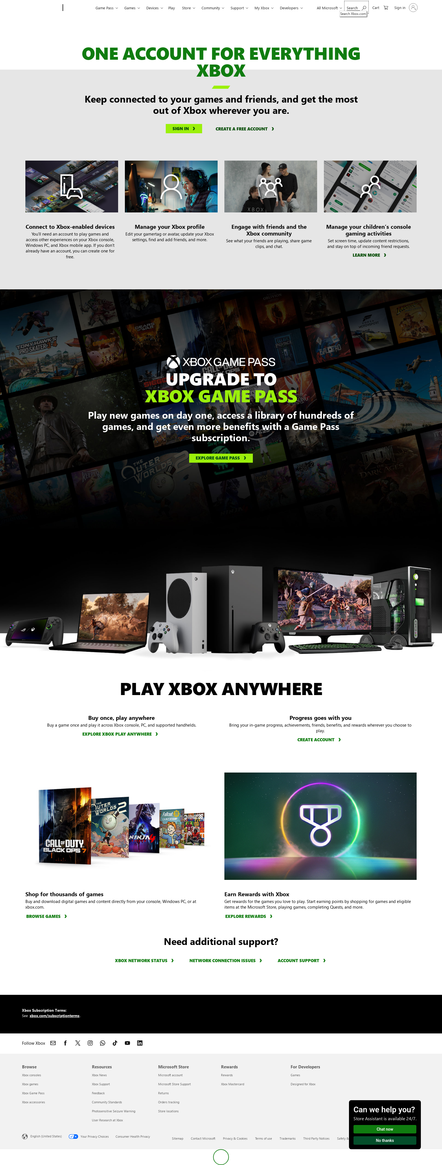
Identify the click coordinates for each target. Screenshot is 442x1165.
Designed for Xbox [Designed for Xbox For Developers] (303, 1084)
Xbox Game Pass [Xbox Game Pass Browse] (33, 1093)
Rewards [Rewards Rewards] (227, 1075)
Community (211, 7)
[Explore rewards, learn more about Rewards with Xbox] (250, 916)
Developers (289, 7)
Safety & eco (346, 1138)
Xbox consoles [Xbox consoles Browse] (31, 1075)
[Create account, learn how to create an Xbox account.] (320, 739)
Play (171, 7)
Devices (152, 7)
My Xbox (262, 7)
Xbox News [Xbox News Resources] (99, 1075)
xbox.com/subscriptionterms (54, 1015)
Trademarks (288, 1138)
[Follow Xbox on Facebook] (65, 1043)
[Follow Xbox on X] (77, 1043)
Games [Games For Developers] (295, 1075)
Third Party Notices (316, 1138)
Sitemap (177, 1138)
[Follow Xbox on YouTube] (127, 1043)
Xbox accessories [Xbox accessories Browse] (33, 1102)
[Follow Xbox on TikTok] (115, 1043)
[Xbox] (78, 7)
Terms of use (263, 1138)
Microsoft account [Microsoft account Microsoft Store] (170, 1075)
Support (237, 7)
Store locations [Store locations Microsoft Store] (168, 1111)
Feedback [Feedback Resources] (98, 1093)
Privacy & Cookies (235, 1138)
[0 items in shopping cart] (380, 7)
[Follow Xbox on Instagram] (90, 1043)
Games (130, 7)
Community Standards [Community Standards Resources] (107, 1102)
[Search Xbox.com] (356, 7)
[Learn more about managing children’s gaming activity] (370, 255)
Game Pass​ (105, 7)
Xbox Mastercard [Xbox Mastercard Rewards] (232, 1084)
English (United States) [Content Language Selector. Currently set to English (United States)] (46, 1136)
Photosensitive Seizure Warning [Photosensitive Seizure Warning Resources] (113, 1111)
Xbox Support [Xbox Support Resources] (101, 1084)
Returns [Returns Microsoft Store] (163, 1093)
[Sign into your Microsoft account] (184, 129)
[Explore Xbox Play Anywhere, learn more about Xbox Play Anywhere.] (121, 734)
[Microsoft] (41, 7)
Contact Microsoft (203, 1138)
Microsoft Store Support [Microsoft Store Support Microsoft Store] (174, 1084)
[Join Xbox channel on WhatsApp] (102, 1043)
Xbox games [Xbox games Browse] (30, 1084)
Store (186, 7)
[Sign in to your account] (405, 7)
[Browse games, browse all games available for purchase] (47, 916)
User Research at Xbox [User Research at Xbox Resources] (107, 1120)
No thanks (385, 1140)
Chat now (385, 1129)
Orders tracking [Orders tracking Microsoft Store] (168, 1102)
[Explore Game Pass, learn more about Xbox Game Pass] (221, 458)
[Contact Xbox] (53, 1043)
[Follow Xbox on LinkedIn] (139, 1043)
